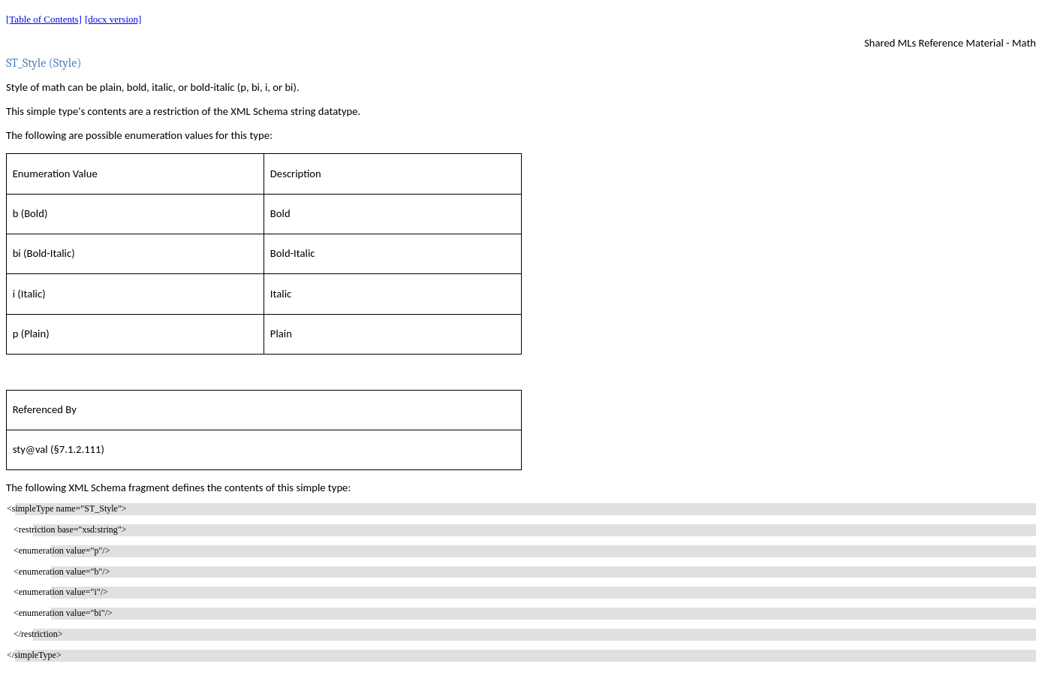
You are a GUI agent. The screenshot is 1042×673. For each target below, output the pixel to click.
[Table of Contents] (44, 19)
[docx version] (113, 19)
